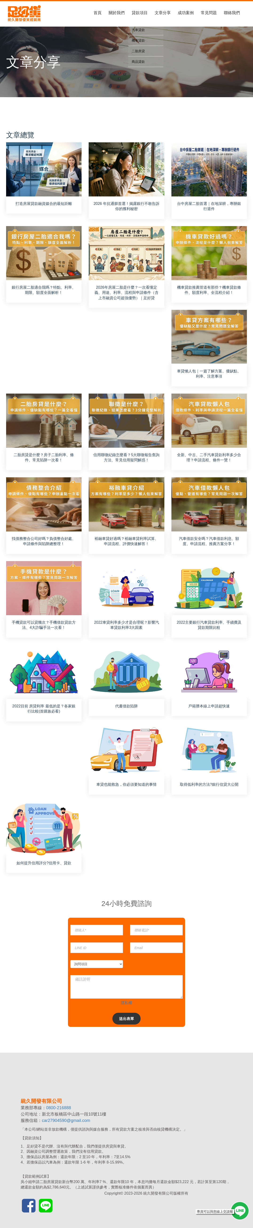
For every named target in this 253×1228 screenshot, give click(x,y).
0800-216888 (58, 1107)
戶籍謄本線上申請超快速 (209, 706)
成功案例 (186, 13)
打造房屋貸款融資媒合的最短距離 (44, 204)
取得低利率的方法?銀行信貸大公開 (209, 784)
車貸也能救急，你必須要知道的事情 (126, 784)
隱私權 (126, 1003)
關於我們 (117, 13)
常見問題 (209, 13)
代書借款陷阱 (126, 706)
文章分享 (163, 13)
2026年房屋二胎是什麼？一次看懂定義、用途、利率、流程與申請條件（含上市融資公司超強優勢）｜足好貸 (126, 292)
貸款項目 (140, 13)
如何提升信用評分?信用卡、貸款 (43, 863)
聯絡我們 (232, 13)
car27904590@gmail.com (66, 1120)
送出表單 (126, 1019)
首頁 (98, 13)
